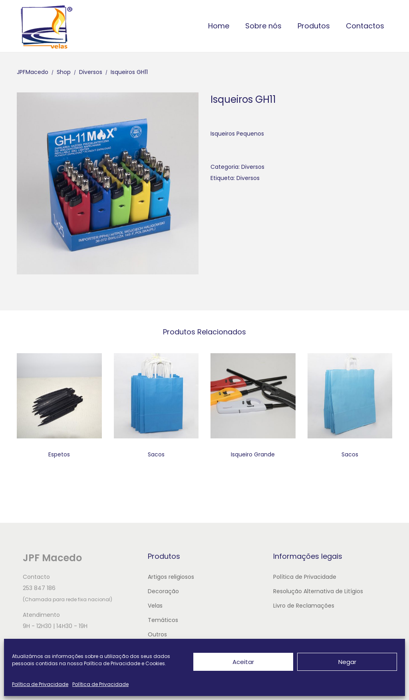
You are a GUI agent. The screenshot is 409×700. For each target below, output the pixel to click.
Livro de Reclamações (303, 606)
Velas (155, 606)
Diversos (252, 167)
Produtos (314, 26)
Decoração (163, 591)
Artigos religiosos (171, 577)
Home (218, 26)
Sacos (156, 454)
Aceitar (243, 662)
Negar (347, 662)
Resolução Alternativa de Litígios (318, 591)
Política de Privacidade (40, 684)
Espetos (59, 454)
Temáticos (163, 620)
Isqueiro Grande (253, 454)
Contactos (365, 26)
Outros (157, 634)
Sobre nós (263, 26)
